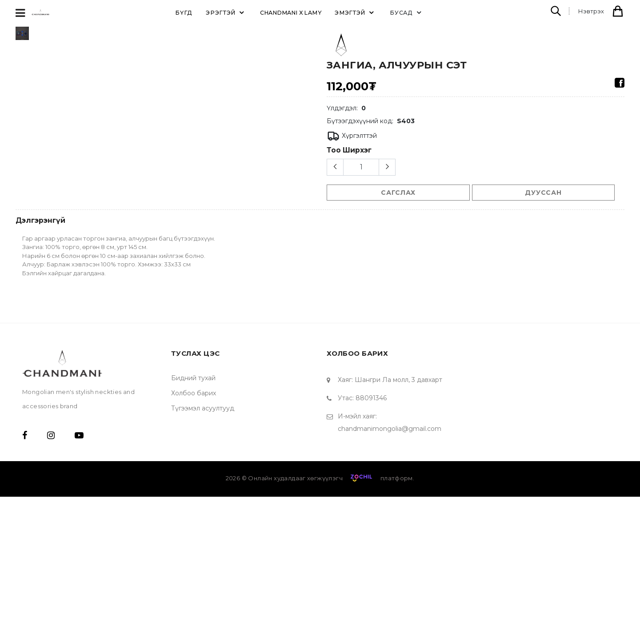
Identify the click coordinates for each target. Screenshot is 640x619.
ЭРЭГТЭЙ (226, 12)
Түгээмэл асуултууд (202, 531)
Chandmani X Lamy (290, 12)
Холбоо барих (193, 515)
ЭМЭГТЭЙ (355, 12)
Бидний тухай (193, 500)
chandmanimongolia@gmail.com (389, 551)
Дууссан (543, 193)
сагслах (398, 193)
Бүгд (183, 12)
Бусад (407, 12)
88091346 (371, 520)
